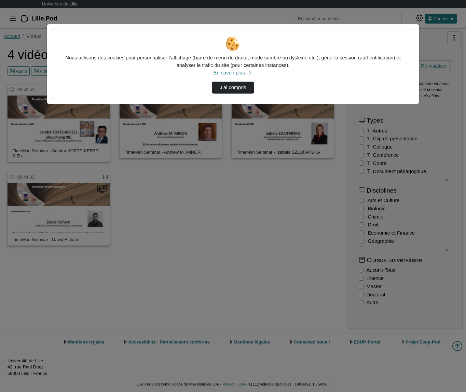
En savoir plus (233, 72)
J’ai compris (233, 87)
